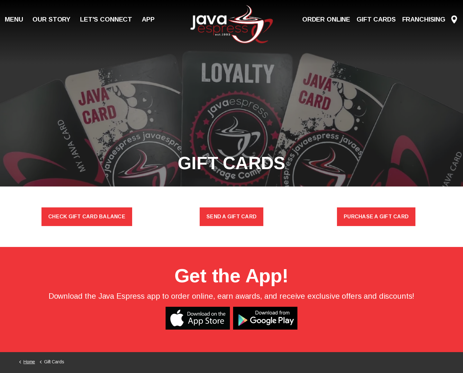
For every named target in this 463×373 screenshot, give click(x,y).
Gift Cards (376, 19)
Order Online (326, 19)
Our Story (51, 19)
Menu (14, 19)
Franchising (423, 19)
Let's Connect (106, 19)
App (148, 19)
